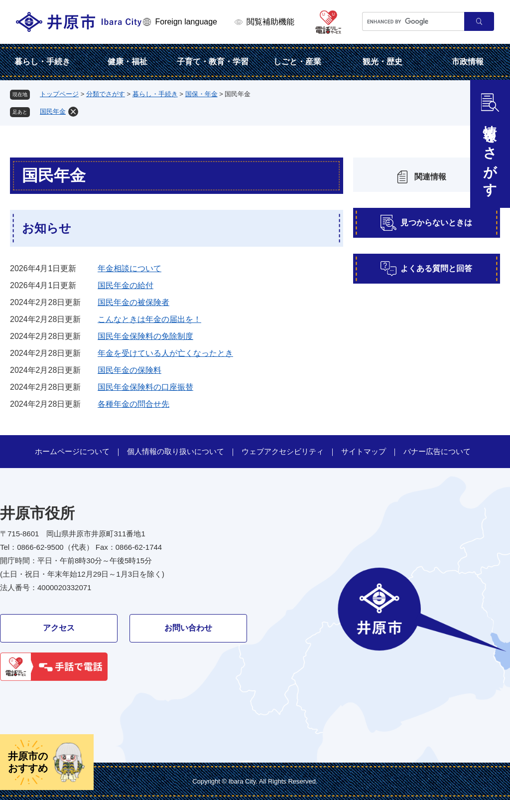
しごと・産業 (297, 61)
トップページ (59, 94)
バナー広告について (437, 451)
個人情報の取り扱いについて (175, 451)
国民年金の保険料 (129, 370)
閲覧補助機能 (270, 21)
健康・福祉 (127, 61)
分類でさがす (105, 94)
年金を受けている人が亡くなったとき (165, 353)
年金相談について (129, 268)
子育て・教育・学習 (213, 61)
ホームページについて (72, 451)
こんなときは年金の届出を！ (149, 319)
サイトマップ (363, 451)
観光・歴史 (382, 61)
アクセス (59, 628)
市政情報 (468, 61)
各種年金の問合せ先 (133, 404)
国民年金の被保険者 (133, 302)
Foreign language (186, 21)
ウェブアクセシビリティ (283, 451)
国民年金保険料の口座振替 (145, 387)
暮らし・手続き (42, 61)
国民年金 (53, 111)
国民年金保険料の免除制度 (145, 336)
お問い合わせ (188, 628)
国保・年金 (201, 94)
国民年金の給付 (125, 285)
